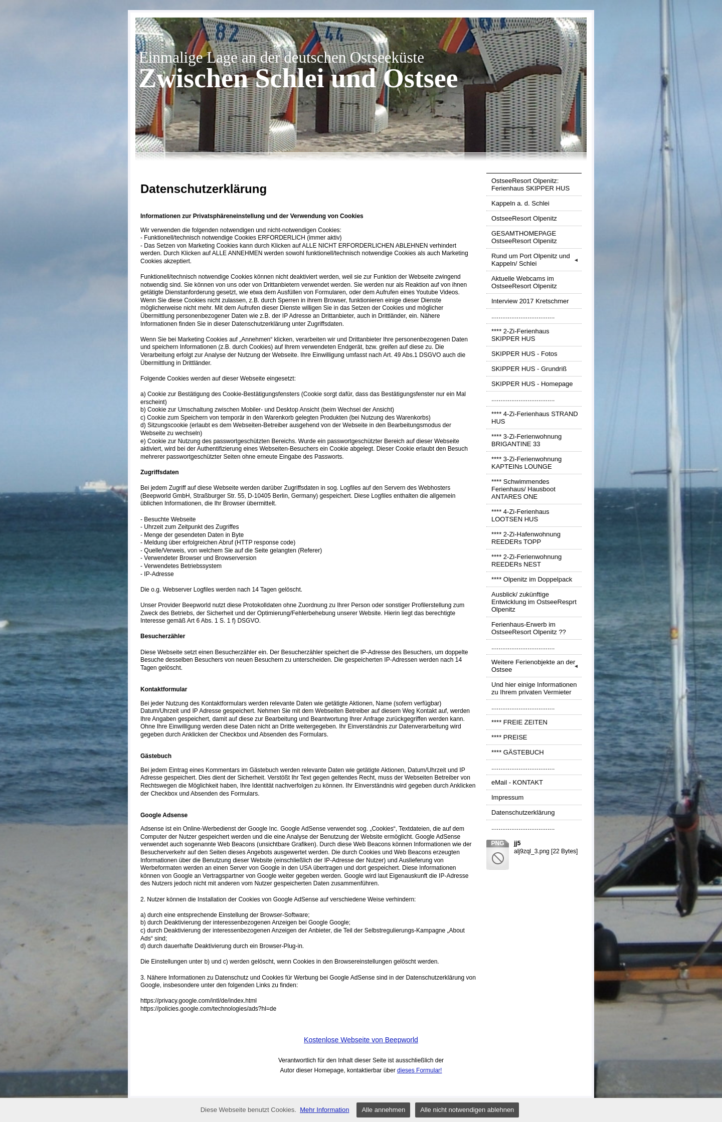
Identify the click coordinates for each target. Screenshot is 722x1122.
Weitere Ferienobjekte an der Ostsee (536, 665)
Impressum (507, 797)
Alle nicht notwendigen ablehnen (467, 1109)
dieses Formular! (419, 1070)
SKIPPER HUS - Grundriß (529, 368)
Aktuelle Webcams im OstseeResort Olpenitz (524, 282)
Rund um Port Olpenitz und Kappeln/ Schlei (536, 259)
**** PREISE (509, 737)
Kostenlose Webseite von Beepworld (361, 1040)
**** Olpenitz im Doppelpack (531, 579)
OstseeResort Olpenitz (524, 218)
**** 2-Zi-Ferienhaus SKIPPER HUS (520, 334)
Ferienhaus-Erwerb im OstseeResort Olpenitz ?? (528, 628)
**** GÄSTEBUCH (517, 752)
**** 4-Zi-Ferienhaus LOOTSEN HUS (520, 515)
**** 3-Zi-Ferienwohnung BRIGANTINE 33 (526, 440)
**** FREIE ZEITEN (519, 722)
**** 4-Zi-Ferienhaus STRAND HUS (534, 417)
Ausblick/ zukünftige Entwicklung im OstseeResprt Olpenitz (534, 602)
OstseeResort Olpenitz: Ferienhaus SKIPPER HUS (530, 184)
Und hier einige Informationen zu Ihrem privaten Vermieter (534, 688)
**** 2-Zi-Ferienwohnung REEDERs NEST (526, 560)
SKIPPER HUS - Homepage (532, 384)
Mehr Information (324, 1109)
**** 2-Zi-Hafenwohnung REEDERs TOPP (526, 537)
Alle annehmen (383, 1109)
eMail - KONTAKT (517, 782)
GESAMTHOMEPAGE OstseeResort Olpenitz (524, 237)
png (497, 843)
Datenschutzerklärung (523, 812)
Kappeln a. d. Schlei (520, 203)
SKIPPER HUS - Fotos (524, 353)
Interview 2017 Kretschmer (530, 301)
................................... (523, 316)
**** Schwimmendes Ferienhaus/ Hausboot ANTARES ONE (523, 489)
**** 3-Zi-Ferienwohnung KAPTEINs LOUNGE (526, 462)
